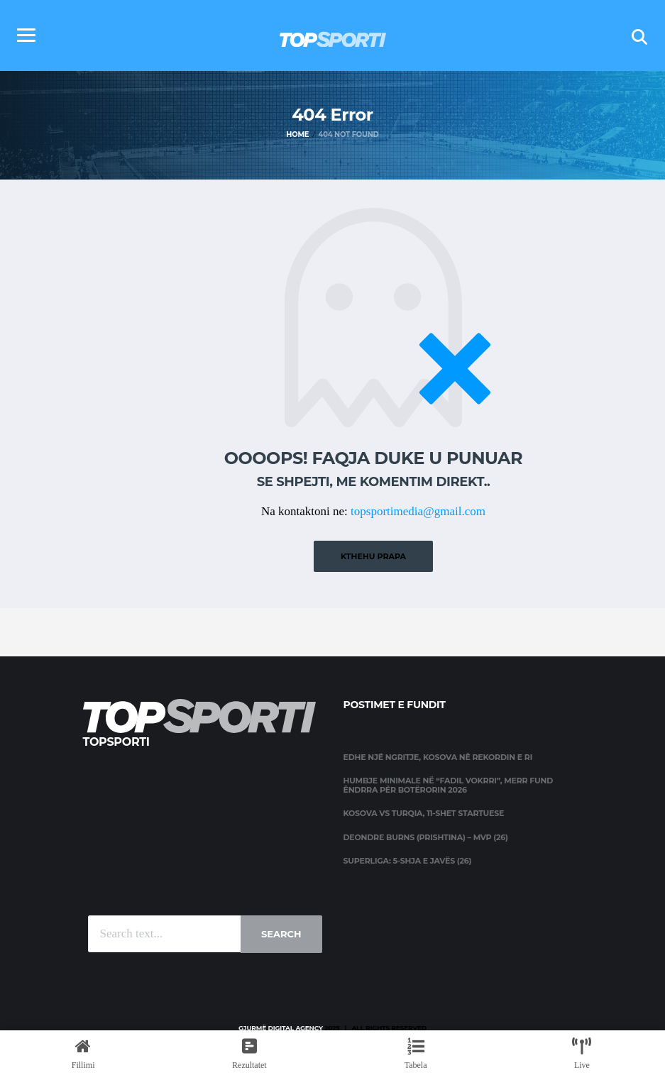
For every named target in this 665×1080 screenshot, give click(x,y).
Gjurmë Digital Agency (280, 1027)
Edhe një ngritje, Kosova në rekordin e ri (438, 756)
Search (281, 933)
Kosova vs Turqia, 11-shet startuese (424, 812)
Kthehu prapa (373, 556)
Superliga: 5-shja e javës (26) (408, 859)
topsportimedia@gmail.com (418, 511)
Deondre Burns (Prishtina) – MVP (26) (426, 836)
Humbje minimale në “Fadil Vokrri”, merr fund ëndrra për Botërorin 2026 (449, 784)
